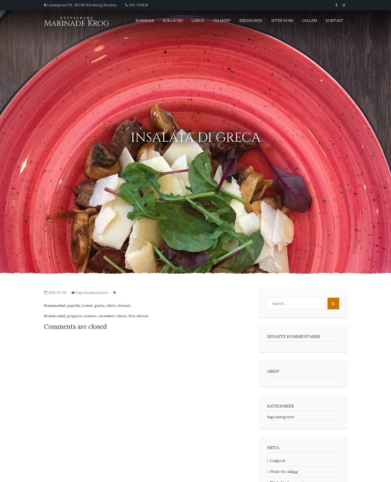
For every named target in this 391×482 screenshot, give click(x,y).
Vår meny (222, 20)
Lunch (197, 20)
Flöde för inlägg (284, 471)
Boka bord (173, 20)
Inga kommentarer (92, 292)
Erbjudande (250, 20)
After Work (282, 20)
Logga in (277, 460)
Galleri (309, 20)
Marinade (145, 20)
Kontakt (334, 20)
